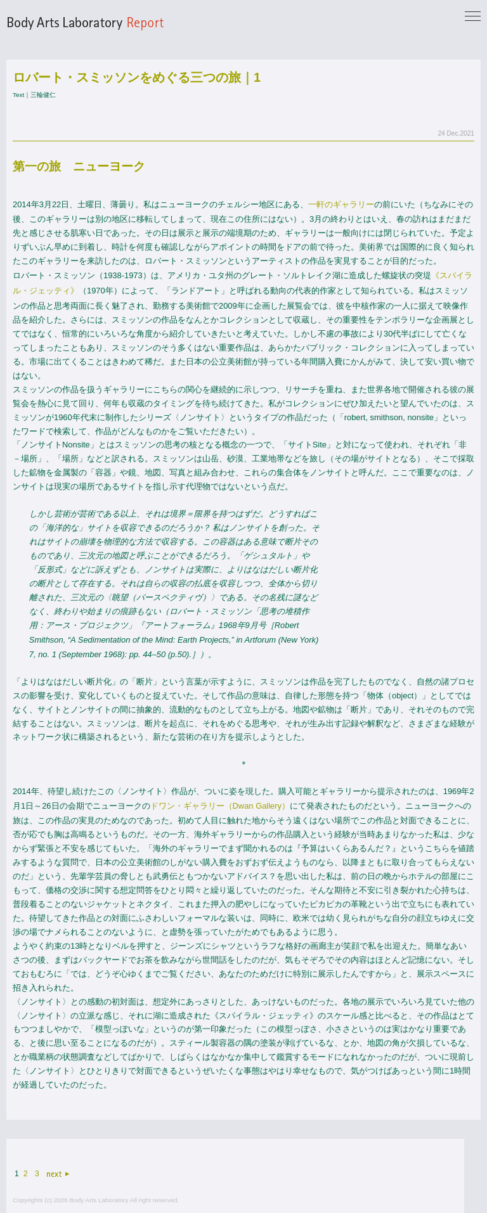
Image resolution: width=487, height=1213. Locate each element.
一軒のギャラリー (341, 204)
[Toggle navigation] (472, 17)
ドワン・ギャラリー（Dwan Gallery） (220, 806)
